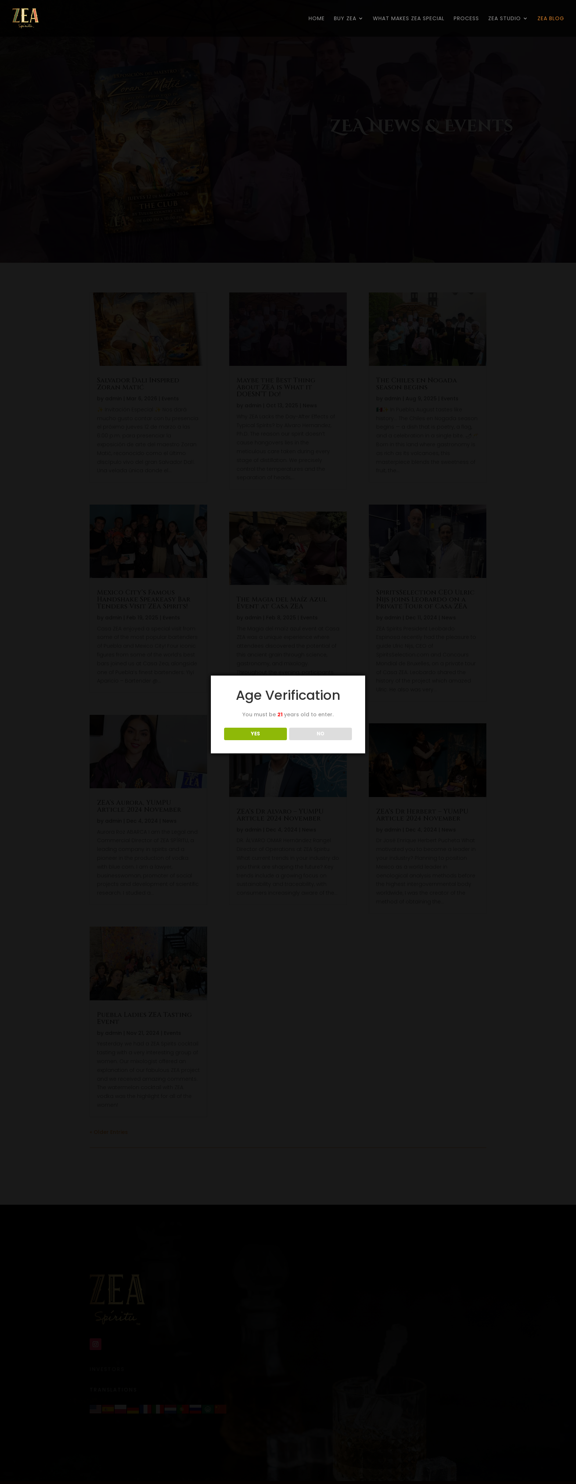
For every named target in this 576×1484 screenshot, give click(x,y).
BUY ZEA (345, 19)
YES (255, 733)
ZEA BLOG (550, 19)
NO (320, 733)
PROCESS (466, 19)
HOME (317, 19)
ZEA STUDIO (504, 19)
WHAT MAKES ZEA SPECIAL (408, 19)
